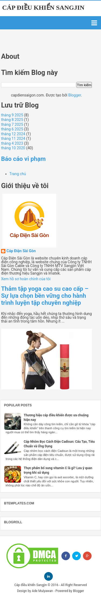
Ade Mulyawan (42, 591)
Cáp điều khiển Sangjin (43, 7)
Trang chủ (17, 174)
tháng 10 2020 (13, 148)
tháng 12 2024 (13, 134)
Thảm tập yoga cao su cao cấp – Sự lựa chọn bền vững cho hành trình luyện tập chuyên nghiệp (44, 295)
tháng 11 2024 (13, 138)
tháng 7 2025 (12, 124)
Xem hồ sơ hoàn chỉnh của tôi (26, 279)
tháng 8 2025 (12, 119)
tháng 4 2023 (12, 143)
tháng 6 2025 (12, 129)
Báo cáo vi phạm (23, 158)
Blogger (74, 95)
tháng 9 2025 (12, 115)
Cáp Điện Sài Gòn (21, 251)
